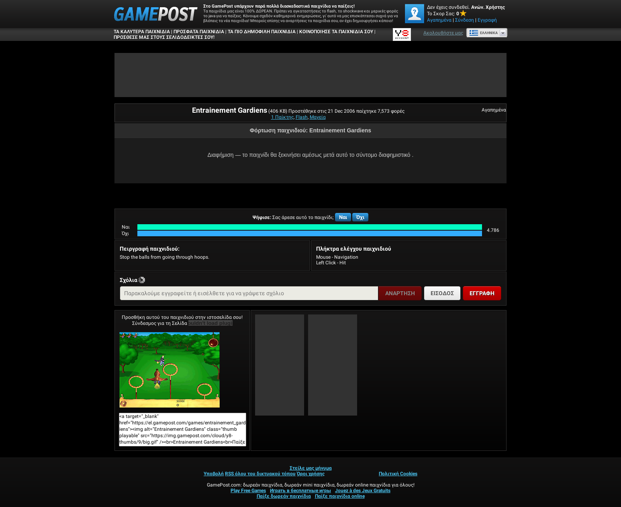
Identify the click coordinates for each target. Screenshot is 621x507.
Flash (302, 117)
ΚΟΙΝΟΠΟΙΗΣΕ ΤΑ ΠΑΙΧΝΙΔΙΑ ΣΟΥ (336, 31)
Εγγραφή (487, 20)
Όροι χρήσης (311, 474)
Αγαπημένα (439, 20)
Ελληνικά (483, 33)
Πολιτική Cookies (398, 474)
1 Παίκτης (282, 117)
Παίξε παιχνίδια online (340, 496)
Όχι (360, 217)
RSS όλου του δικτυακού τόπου (260, 474)
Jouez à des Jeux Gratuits (362, 490)
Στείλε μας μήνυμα (311, 468)
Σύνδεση (464, 20)
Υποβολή (214, 474)
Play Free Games (248, 490)
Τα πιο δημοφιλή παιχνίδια (262, 31)
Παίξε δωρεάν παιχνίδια (284, 496)
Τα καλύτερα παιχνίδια (142, 31)
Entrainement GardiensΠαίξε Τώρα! (169, 370)
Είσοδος (442, 293)
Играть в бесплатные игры (300, 490)
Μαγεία (318, 117)
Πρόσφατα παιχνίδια (199, 31)
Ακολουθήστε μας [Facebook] (443, 33)
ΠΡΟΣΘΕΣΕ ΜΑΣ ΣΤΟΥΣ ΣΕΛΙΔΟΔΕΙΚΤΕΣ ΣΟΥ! (164, 37)
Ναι (343, 217)
